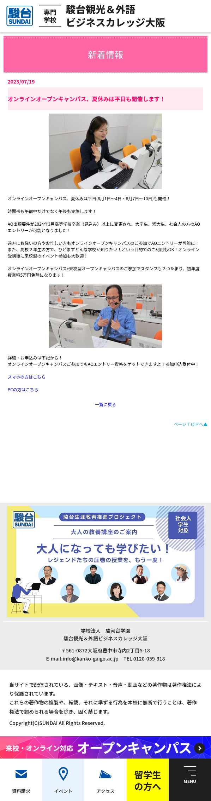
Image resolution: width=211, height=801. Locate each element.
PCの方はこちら (23, 389)
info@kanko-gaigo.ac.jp (90, 658)
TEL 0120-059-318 (144, 658)
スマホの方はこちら (27, 377)
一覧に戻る (105, 404)
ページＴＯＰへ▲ (190, 424)
